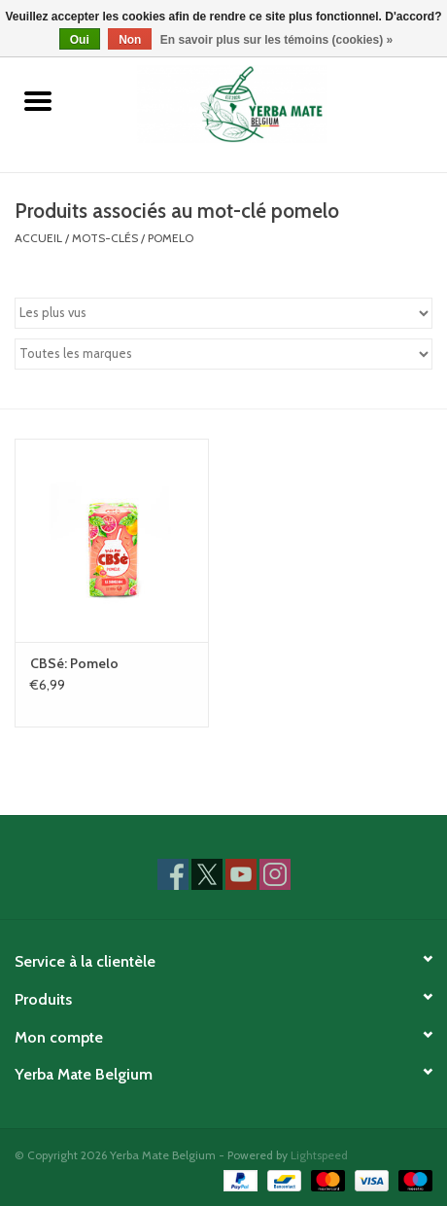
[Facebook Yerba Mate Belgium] (173, 874)
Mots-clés (105, 238)
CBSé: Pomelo (74, 663)
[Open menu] (38, 100)
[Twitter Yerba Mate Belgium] (207, 874)
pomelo (170, 238)
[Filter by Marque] (223, 354)
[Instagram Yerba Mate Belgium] (275, 874)
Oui (79, 40)
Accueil (38, 238)
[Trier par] (223, 313)
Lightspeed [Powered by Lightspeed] (319, 1155)
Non (130, 40)
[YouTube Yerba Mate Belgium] (241, 874)
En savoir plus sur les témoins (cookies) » (276, 40)
